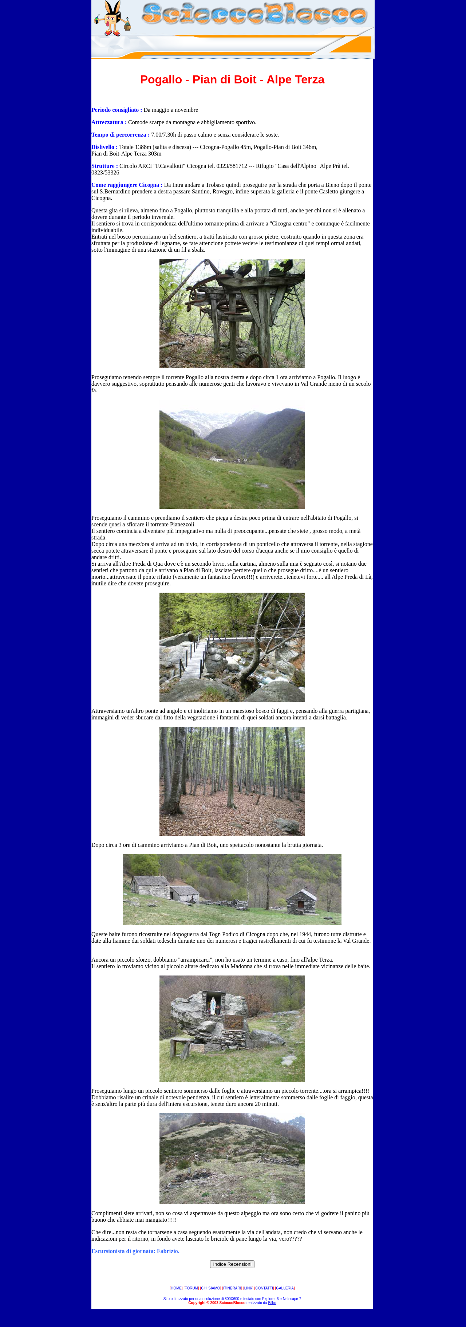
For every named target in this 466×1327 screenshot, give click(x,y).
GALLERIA (285, 1288)
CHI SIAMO (210, 1288)
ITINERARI (232, 1288)
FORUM (191, 1288)
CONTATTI (264, 1288)
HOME (176, 1288)
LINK (248, 1288)
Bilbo (272, 1303)
